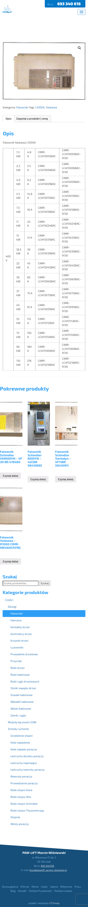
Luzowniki (16, 647)
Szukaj (45, 583)
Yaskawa (51, 107)
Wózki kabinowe (20, 708)
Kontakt (22, 890)
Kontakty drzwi (20, 627)
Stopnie (15, 817)
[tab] (9, 118)
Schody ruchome (18, 728)
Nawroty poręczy (21, 776)
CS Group (54, 903)
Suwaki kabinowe (21, 695)
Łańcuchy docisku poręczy (27, 756)
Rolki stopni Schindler (24, 803)
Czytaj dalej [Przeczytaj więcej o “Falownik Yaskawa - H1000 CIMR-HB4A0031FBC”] (10, 561)
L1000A (40, 107)
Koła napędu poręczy (23, 749)
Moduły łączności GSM (22, 722)
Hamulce (16, 620)
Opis (9, 118)
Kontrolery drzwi (21, 633)
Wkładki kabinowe (22, 701)
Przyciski (16, 661)
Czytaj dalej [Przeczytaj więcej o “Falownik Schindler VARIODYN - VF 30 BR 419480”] (10, 475)
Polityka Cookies (63, 890)
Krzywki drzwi (19, 640)
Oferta (34, 886)
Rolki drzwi (17, 667)
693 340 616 (69, 3)
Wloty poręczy (19, 824)
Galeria (54, 886)
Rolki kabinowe (20, 674)
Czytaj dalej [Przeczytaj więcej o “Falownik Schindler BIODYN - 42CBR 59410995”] (38, 479)
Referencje (66, 886)
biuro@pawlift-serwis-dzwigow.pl (48, 870)
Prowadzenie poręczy (24, 783)
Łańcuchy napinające (23, 763)
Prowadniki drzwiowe (24, 654)
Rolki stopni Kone (21, 790)
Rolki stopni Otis (20, 796)
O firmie (24, 886)
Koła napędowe (20, 742)
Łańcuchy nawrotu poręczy (27, 769)
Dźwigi (12, 606)
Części (9, 599)
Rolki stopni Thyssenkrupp (27, 810)
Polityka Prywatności (40, 890)
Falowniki (22, 107)
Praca (78, 886)
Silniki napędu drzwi (23, 688)
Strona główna (10, 886)
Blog (12, 890)
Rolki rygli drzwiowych (24, 681)
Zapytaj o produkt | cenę (32, 118)
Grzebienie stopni (21, 735)
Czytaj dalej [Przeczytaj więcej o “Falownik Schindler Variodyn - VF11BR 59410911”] (65, 479)
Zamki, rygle (18, 715)
